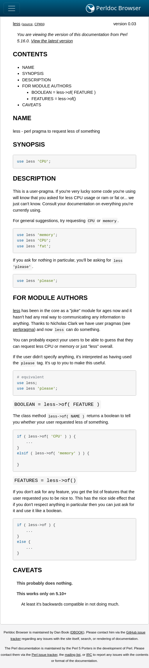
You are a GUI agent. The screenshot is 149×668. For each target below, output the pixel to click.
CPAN (39, 24)
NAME (28, 67)
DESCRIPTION (36, 80)
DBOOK (77, 633)
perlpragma (23, 329)
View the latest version (52, 41)
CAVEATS (31, 104)
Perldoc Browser (113, 8)
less (16, 23)
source (28, 24)
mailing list (73, 655)
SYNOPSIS (33, 73)
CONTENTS (30, 54)
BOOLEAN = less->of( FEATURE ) (63, 92)
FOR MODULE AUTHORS (47, 86)
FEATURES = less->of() (53, 98)
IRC (89, 655)
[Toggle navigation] (11, 8)
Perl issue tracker (44, 655)
